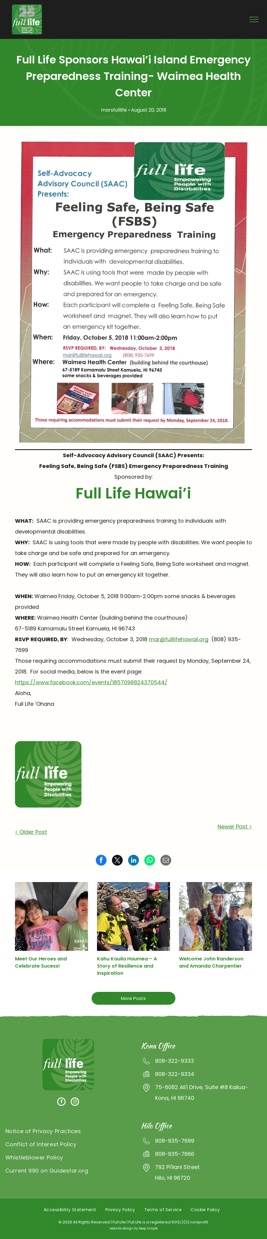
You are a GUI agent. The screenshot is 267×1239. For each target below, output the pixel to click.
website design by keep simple (134, 1228)
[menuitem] (68, 1131)
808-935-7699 (174, 1140)
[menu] (254, 19)
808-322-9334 (174, 1074)
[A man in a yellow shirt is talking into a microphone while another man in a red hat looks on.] (133, 916)
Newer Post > (235, 826)
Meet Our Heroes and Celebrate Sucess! (41, 962)
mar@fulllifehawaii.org (178, 639)
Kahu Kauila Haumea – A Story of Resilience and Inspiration (127, 966)
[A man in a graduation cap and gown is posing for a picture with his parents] (215, 916)
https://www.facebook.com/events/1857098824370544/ (91, 682)
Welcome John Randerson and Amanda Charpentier (211, 962)
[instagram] (75, 1102)
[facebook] (61, 1102)
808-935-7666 (174, 1154)
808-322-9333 (174, 1061)
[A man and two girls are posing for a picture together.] (51, 916)
